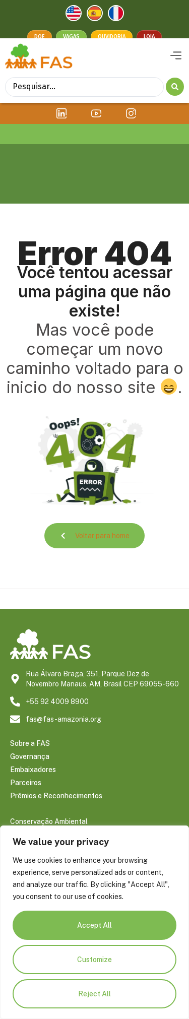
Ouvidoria (111, 36)
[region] (94, 922)
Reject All (94, 994)
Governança (29, 771)
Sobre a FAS (30, 757)
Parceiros (25, 797)
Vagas (71, 36)
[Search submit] (175, 101)
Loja (149, 36)
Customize (94, 960)
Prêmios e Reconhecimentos (56, 810)
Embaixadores (33, 784)
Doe (39, 36)
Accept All (94, 925)
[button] (175, 70)
